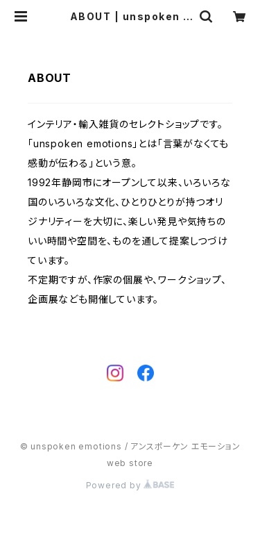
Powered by (130, 485)
